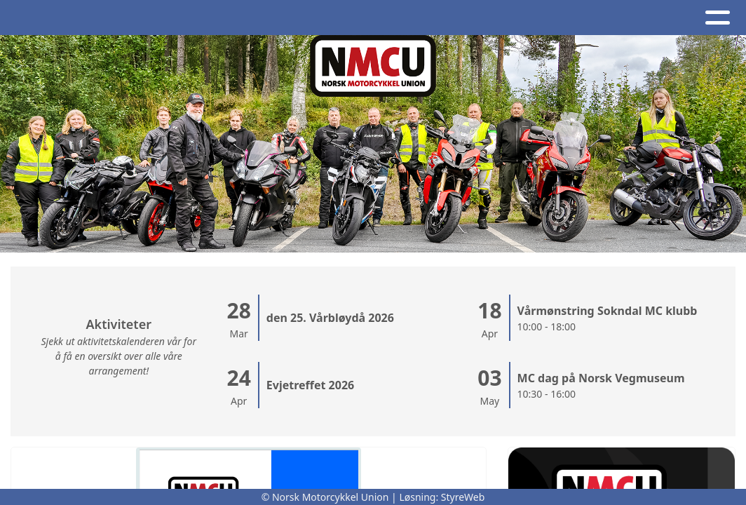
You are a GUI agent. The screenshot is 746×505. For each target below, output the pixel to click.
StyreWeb (463, 497)
